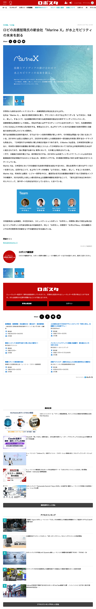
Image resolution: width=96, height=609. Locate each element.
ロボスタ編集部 (30, 252)
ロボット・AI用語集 (25, 7)
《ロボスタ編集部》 (85, 246)
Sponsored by (80, 377)
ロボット (80, 7)
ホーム (5, 7)
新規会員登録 (26, 304)
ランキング (13, 7)
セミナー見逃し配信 (57, 7)
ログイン (69, 304)
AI (86, 7)
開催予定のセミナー (41, 7)
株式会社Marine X (10, 243)
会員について (70, 7)
